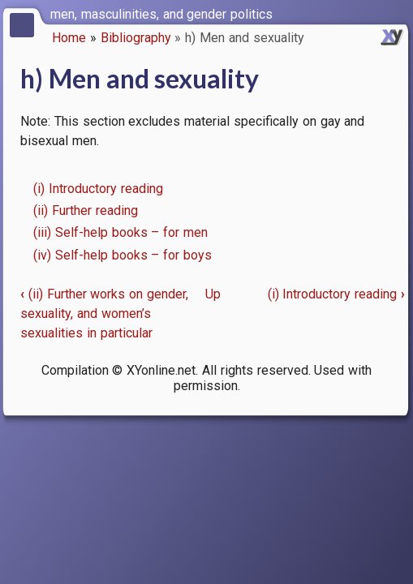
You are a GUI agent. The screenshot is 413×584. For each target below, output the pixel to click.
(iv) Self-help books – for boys (122, 255)
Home (69, 37)
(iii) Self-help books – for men (120, 232)
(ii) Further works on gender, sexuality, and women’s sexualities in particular (104, 313)
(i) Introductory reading (98, 188)
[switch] (397, 13)
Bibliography (136, 37)
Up (213, 294)
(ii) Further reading (85, 210)
